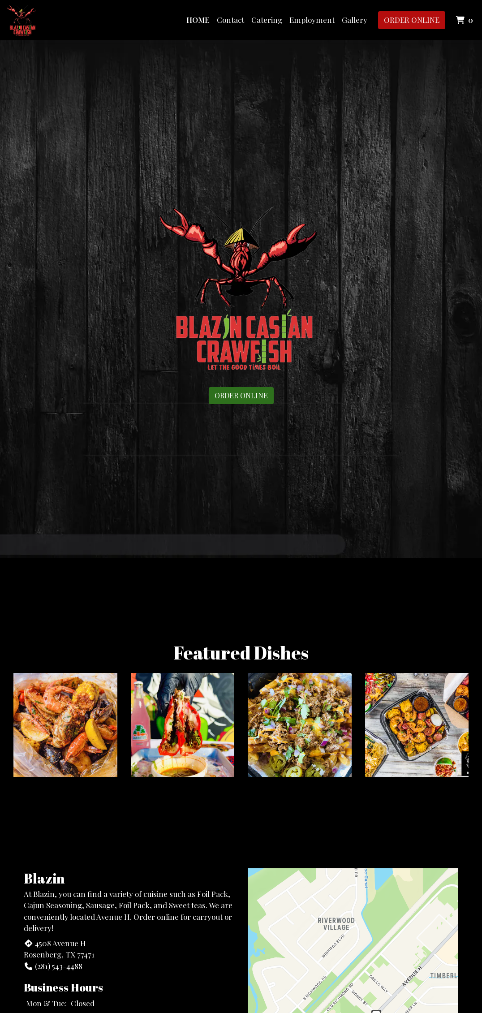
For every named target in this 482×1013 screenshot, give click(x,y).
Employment (312, 20)
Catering (266, 20)
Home (198, 20)
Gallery (354, 20)
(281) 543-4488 (53, 966)
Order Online (411, 20)
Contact (230, 20)
